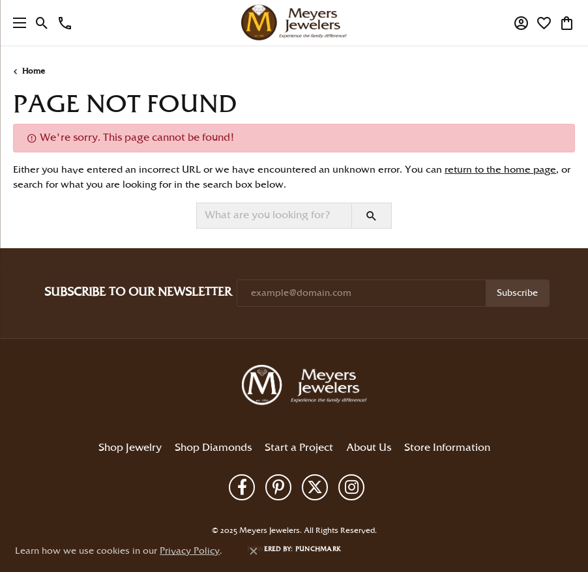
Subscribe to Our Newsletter (137, 292)
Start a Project (299, 448)
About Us (368, 448)
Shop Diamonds (213, 448)
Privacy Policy (247, 509)
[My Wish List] (544, 23)
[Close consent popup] (253, 551)
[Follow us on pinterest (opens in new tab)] (278, 487)
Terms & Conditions (300, 509)
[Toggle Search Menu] (42, 23)
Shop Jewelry (130, 448)
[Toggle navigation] (16, 22)
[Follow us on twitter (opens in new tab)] (315, 487)
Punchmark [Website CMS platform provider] (318, 549)
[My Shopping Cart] (567, 23)
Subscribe (517, 293)
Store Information (447, 448)
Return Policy (206, 509)
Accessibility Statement (367, 509)
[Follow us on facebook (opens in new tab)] (242, 487)
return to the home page (500, 170)
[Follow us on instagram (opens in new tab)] (351, 487)
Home (33, 71)
